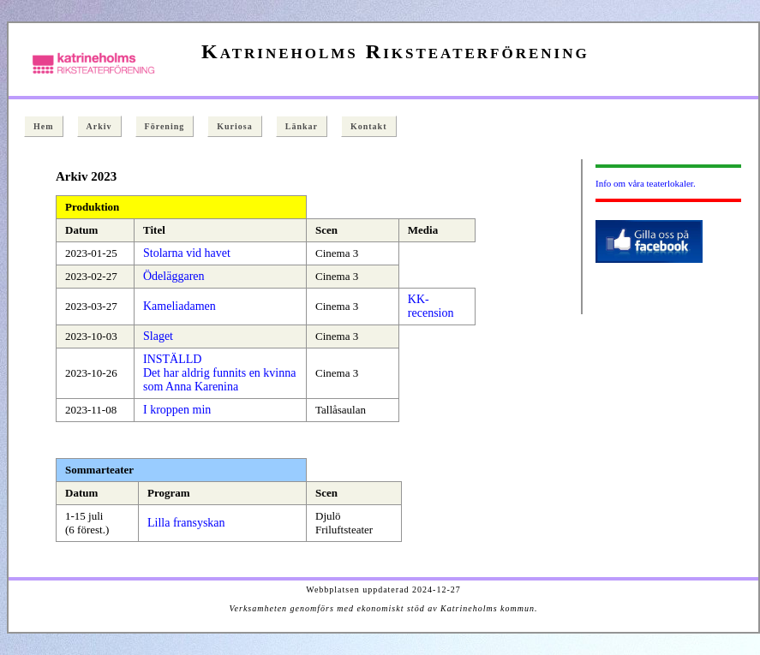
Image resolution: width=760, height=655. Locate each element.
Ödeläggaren (174, 276)
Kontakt (368, 126)
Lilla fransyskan (186, 522)
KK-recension (431, 306)
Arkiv (99, 126)
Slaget (158, 336)
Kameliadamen (179, 306)
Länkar (301, 126)
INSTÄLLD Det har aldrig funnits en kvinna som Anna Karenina (219, 373)
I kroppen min (177, 409)
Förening (165, 126)
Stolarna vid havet (186, 253)
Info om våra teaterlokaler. (645, 183)
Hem (43, 126)
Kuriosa (234, 126)
